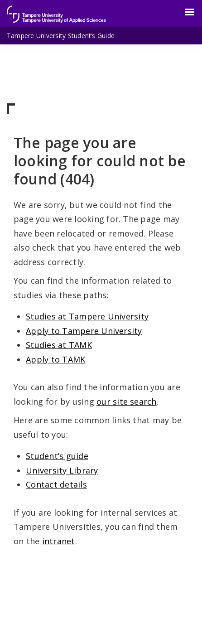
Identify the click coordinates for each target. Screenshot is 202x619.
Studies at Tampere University (87, 316)
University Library (62, 470)
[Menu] (184, 12)
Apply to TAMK (55, 359)
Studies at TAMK (59, 344)
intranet (58, 541)
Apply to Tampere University (84, 330)
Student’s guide (57, 455)
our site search (126, 401)
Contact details (56, 484)
